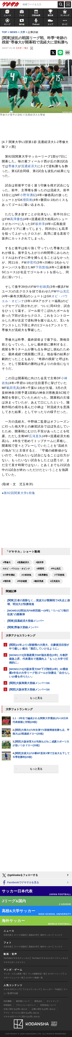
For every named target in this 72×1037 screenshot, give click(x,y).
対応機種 (7, 1001)
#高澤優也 (43, 575)
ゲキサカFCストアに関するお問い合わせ (22, 1016)
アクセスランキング (31, 989)
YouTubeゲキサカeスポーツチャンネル (49, 958)
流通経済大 (29, 166)
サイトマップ (53, 1001)
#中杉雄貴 (22, 581)
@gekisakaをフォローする (20, 875)
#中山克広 (56, 568)
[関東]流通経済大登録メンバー (25, 620)
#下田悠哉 (59, 575)
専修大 (13, 166)
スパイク (58, 935)
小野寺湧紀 (28, 195)
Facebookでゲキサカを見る (20, 882)
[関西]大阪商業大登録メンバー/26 (29, 683)
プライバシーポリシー (26, 1005)
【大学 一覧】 (22, 48)
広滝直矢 (35, 436)
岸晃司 (31, 262)
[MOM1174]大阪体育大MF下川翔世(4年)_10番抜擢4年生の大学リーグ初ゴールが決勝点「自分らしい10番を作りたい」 (39, 672)
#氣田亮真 (38, 581)
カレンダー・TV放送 (52, 989)
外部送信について (48, 1005)
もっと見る (36, 698)
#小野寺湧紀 (9, 575)
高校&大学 (33, 935)
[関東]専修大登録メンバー (23, 627)
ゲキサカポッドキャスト (14, 962)
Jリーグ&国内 (20, 935)
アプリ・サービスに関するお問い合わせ (21, 1013)
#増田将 (7, 581)
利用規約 (7, 1005)
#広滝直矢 (55, 581)
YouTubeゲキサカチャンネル (16, 958)
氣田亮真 (12, 388)
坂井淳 (40, 224)
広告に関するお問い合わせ (15, 1009)
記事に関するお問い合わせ (43, 1009)
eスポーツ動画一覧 (34, 978)
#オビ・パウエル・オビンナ (16, 568)
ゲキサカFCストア (12, 989)
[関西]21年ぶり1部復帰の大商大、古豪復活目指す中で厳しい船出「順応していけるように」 (39, 646)
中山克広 (63, 291)
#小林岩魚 (26, 575)
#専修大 (7, 562)
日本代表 (7, 935)
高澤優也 (16, 219)
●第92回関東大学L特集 (18, 493)
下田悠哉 (42, 267)
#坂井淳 (39, 562)
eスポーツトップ (55, 974)
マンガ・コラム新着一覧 (14, 974)
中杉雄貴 (42, 286)
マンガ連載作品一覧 (37, 974)
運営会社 (38, 1001)
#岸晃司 (40, 568)
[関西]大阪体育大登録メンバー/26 (29, 689)
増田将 (27, 200)
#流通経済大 (23, 562)
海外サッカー (46, 935)
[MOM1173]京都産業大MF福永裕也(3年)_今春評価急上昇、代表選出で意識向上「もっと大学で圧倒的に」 (38, 658)
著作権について (23, 1001)
